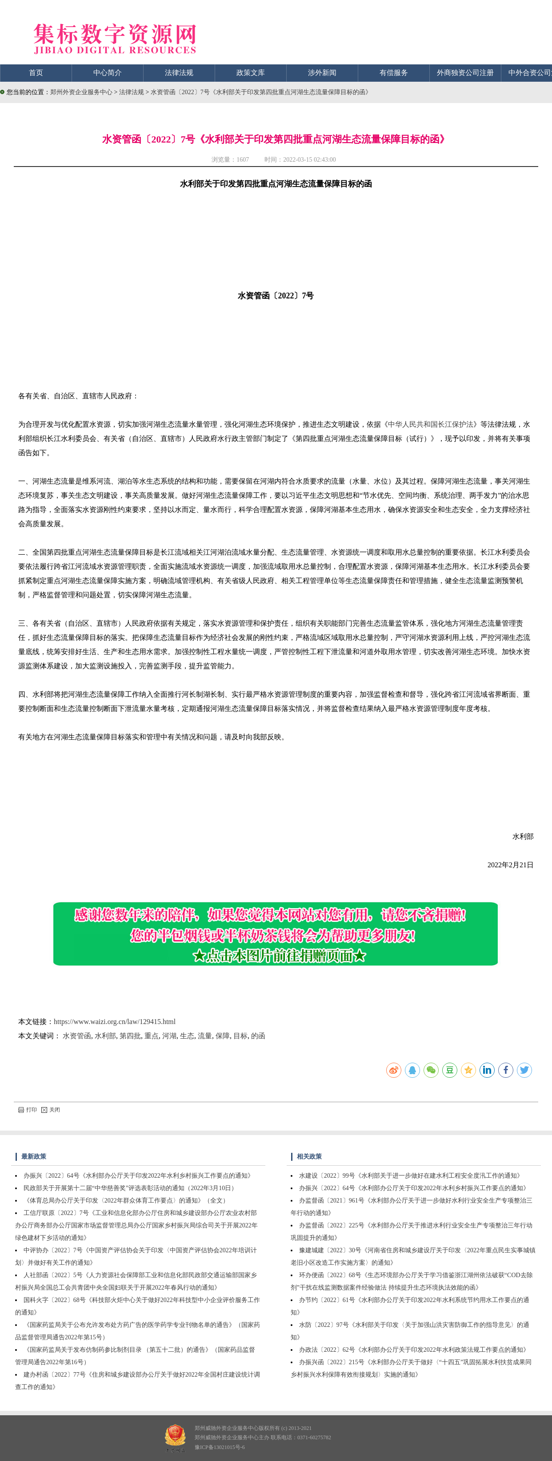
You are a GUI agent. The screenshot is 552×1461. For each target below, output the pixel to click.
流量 (205, 1036)
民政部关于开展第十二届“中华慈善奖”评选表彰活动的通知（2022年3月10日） (130, 1188)
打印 (27, 1110)
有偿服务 (394, 72)
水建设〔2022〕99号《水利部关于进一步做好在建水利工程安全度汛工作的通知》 (411, 1175)
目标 (240, 1036)
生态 (187, 1036)
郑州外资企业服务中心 (81, 92)
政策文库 (250, 72)
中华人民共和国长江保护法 (430, 424)
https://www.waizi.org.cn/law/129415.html (115, 1021)
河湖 (169, 1036)
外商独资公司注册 (465, 72)
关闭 (50, 1110)
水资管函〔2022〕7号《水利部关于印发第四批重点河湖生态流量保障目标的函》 (261, 92)
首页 (36, 72)
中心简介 (107, 72)
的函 (258, 1036)
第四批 (130, 1036)
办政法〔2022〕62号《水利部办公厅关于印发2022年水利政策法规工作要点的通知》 (414, 1349)
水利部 (105, 1036)
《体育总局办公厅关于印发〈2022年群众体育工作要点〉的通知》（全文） (126, 1200)
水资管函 (77, 1036)
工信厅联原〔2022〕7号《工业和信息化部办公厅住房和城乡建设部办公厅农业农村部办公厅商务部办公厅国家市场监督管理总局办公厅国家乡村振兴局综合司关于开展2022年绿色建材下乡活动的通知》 (136, 1225)
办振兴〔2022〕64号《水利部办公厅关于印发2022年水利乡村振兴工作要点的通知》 (139, 1175)
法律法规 (179, 72)
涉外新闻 (322, 72)
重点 (151, 1036)
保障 (223, 1036)
